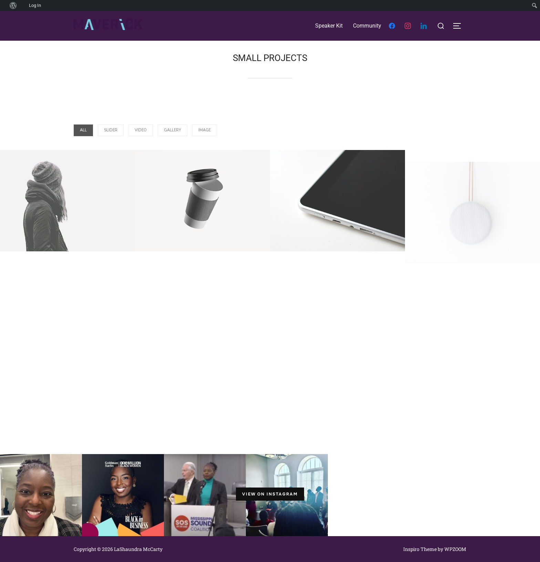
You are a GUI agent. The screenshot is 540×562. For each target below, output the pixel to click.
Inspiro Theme (420, 549)
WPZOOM (455, 549)
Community (367, 25)
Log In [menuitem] (35, 5)
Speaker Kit (329, 25)
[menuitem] (3, 5)
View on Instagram (270, 494)
